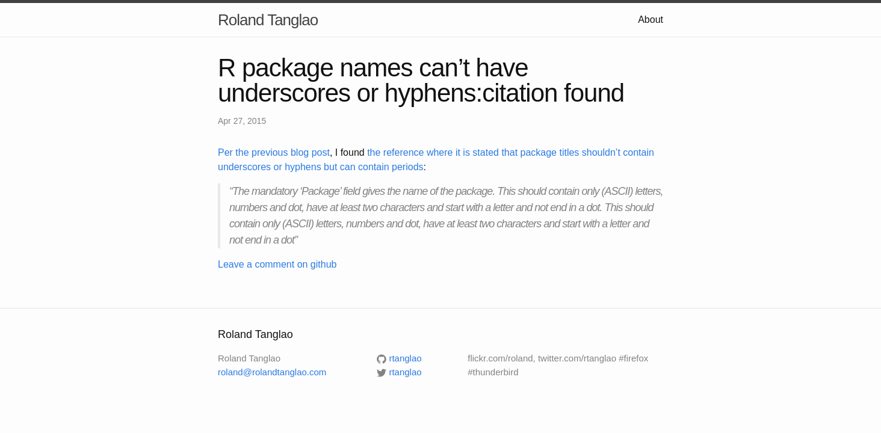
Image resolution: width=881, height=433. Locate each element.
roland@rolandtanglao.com (272, 372)
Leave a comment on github (277, 264)
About (650, 19)
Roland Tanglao (268, 20)
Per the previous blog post (274, 152)
